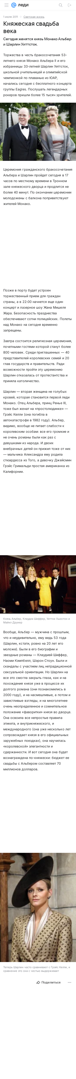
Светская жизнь (34, 16)
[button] (38, 132)
